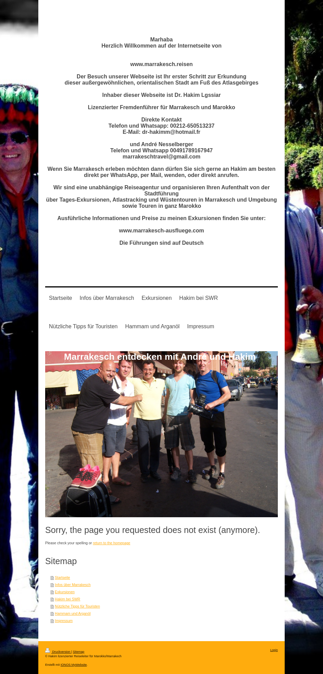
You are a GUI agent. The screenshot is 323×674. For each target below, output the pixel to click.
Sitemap (78, 651)
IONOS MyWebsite (74, 664)
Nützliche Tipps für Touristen (77, 606)
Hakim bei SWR (67, 599)
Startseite (62, 577)
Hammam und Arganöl (72, 613)
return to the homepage (111, 543)
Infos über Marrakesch (72, 585)
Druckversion (58, 651)
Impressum (64, 621)
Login (274, 650)
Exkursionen (65, 592)
